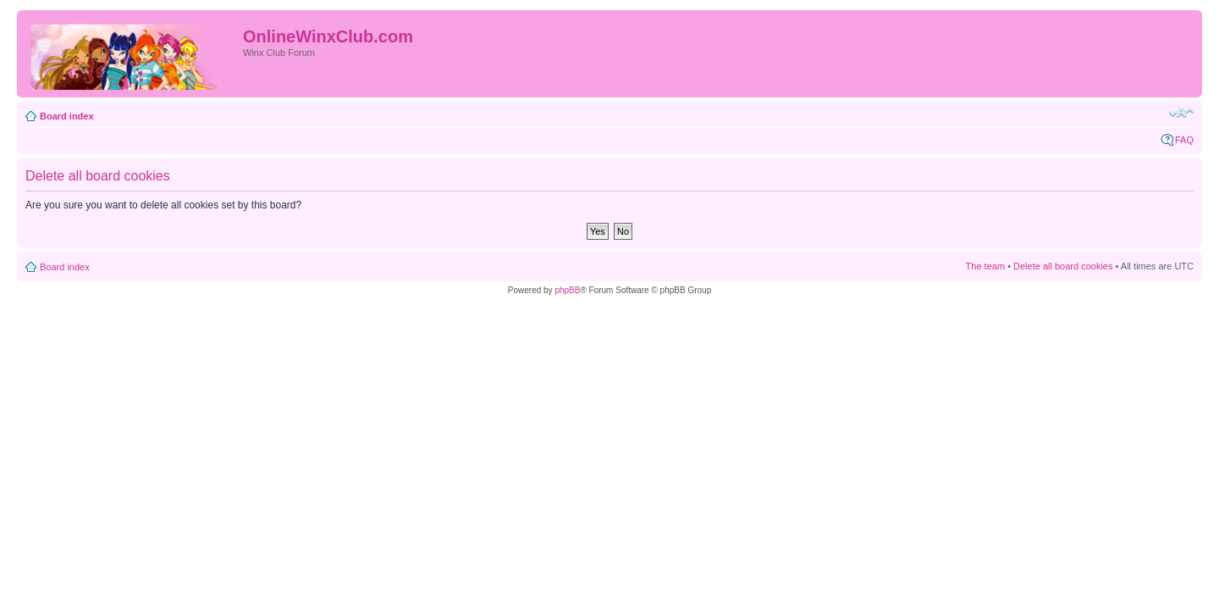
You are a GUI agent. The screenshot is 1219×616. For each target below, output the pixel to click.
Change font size (1181, 112)
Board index (67, 116)
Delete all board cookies (1062, 266)
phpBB (567, 290)
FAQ (1184, 140)
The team (985, 266)
